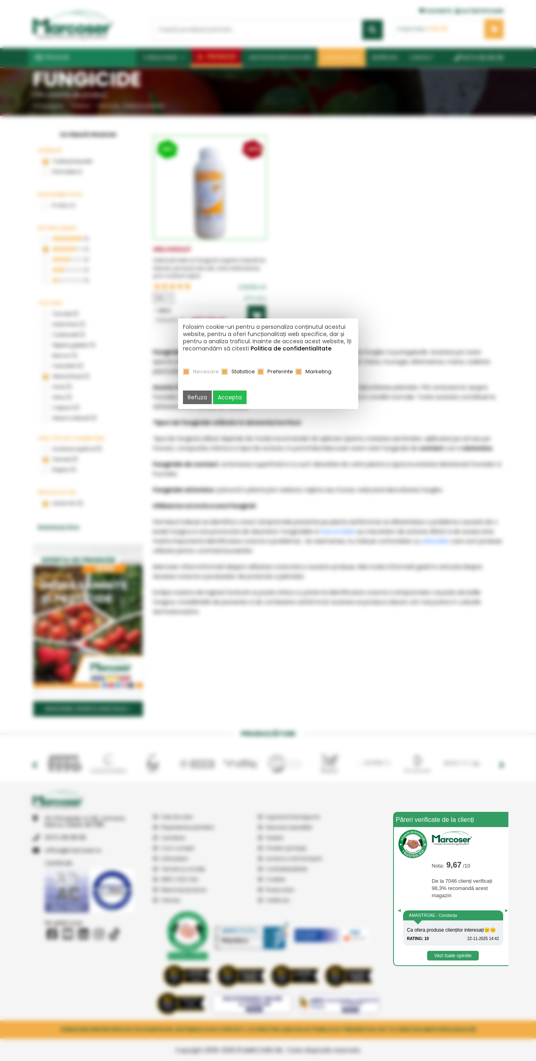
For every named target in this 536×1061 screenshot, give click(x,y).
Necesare (206, 371)
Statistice (243, 371)
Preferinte (280, 371)
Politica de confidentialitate (291, 348)
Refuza (197, 397)
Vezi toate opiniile (453, 955)
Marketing (318, 371)
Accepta (230, 397)
